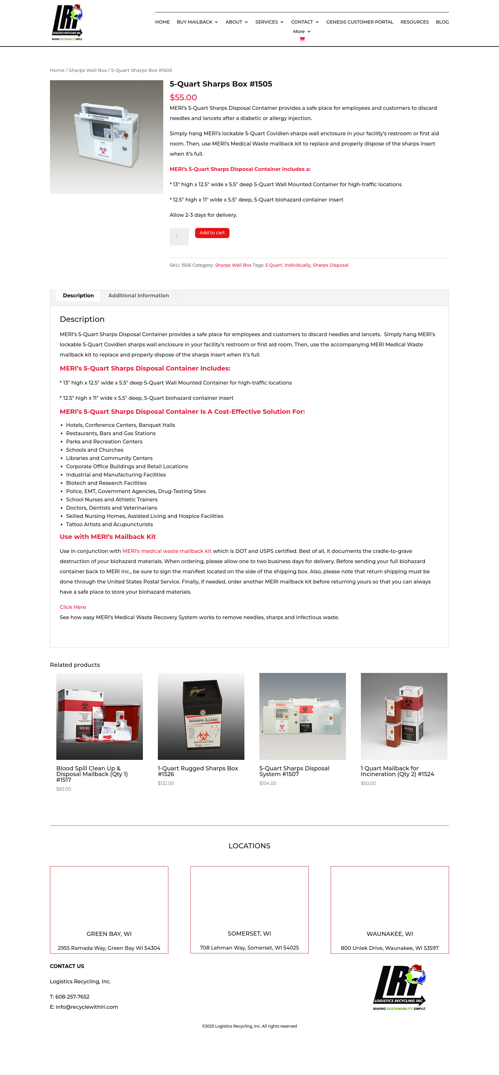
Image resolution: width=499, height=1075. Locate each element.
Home (57, 70)
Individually (298, 265)
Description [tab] (78, 296)
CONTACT (302, 22)
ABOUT (234, 22)
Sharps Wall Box (88, 70)
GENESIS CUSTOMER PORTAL (360, 22)
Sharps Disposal (331, 265)
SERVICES (267, 22)
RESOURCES (414, 22)
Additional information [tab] (138, 296)
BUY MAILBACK (194, 22)
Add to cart (212, 233)
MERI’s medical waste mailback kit (167, 551)
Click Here (73, 607)
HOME (162, 22)
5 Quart (273, 265)
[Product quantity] (179, 237)
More (299, 31)
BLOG (442, 22)
